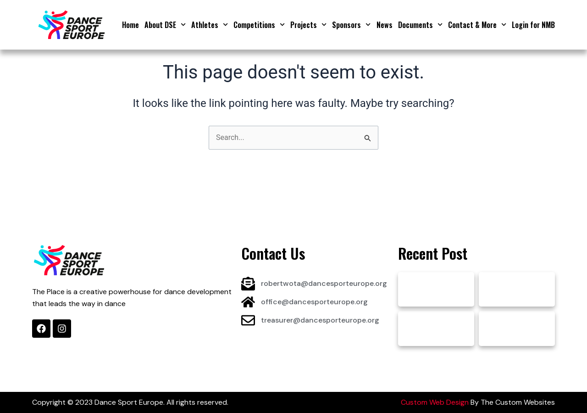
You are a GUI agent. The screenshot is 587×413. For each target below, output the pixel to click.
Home (130, 24)
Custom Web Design (435, 402)
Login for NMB (533, 24)
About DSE (165, 24)
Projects (308, 24)
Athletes (209, 24)
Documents (420, 24)
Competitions (259, 24)
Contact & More (477, 24)
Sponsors (351, 24)
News (385, 24)
